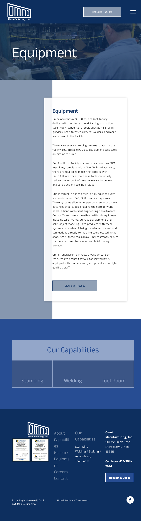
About (59, 433)
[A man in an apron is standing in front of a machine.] (39, 113)
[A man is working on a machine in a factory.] (23, 129)
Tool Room (82, 461)
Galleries (61, 453)
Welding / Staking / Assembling (88, 454)
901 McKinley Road (117, 442)
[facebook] (130, 500)
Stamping (81, 446)
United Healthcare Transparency (73, 500)
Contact (61, 478)
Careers (61, 472)
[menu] (133, 11)
